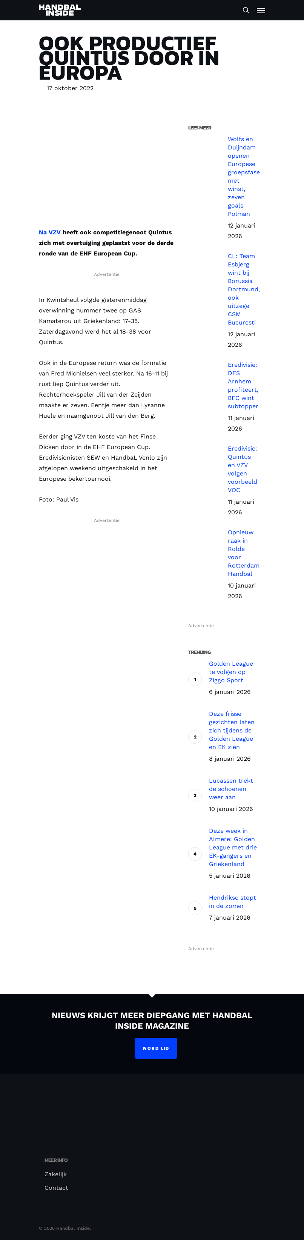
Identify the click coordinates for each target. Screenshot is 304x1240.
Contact (56, 1187)
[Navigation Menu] (261, 10)
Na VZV (50, 232)
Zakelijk (56, 1174)
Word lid (156, 1048)
